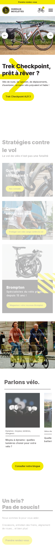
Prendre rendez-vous (27, 2)
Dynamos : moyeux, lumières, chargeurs (18, 432)
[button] (4, 35)
